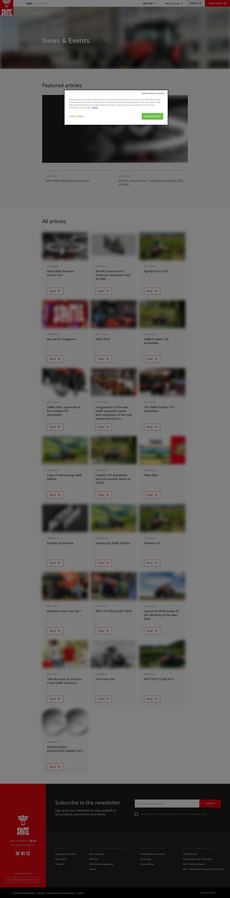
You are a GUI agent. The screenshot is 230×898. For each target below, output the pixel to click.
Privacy (95, 166)
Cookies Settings (76, 175)
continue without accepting (153, 151)
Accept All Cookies (152, 175)
